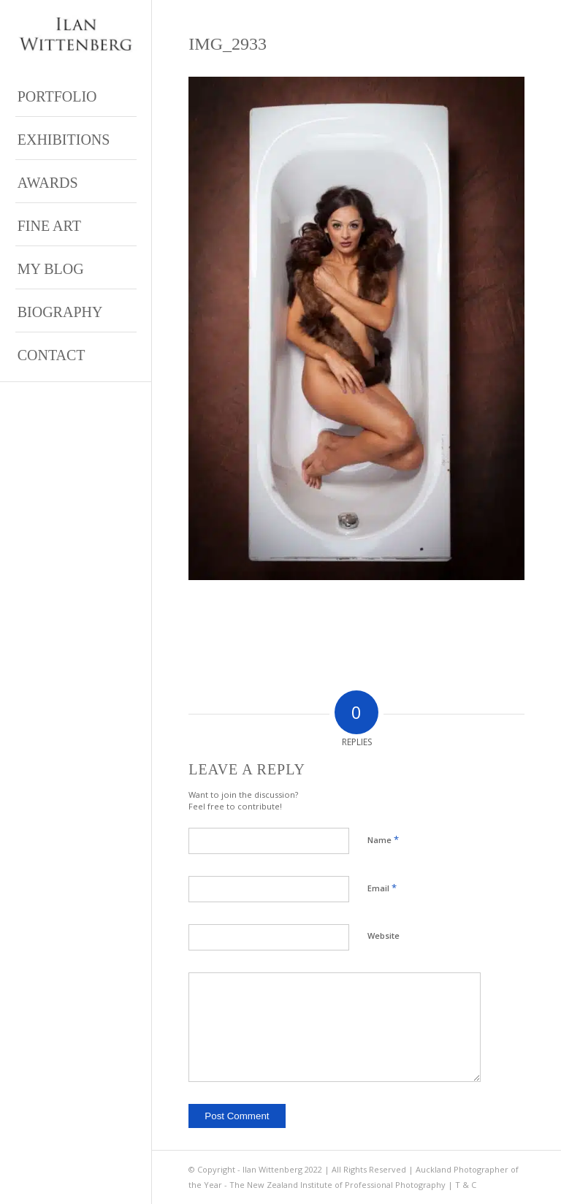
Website (383, 935)
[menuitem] (76, 95)
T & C (465, 1184)
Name (383, 839)
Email (382, 887)
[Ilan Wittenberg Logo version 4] (76, 34)
